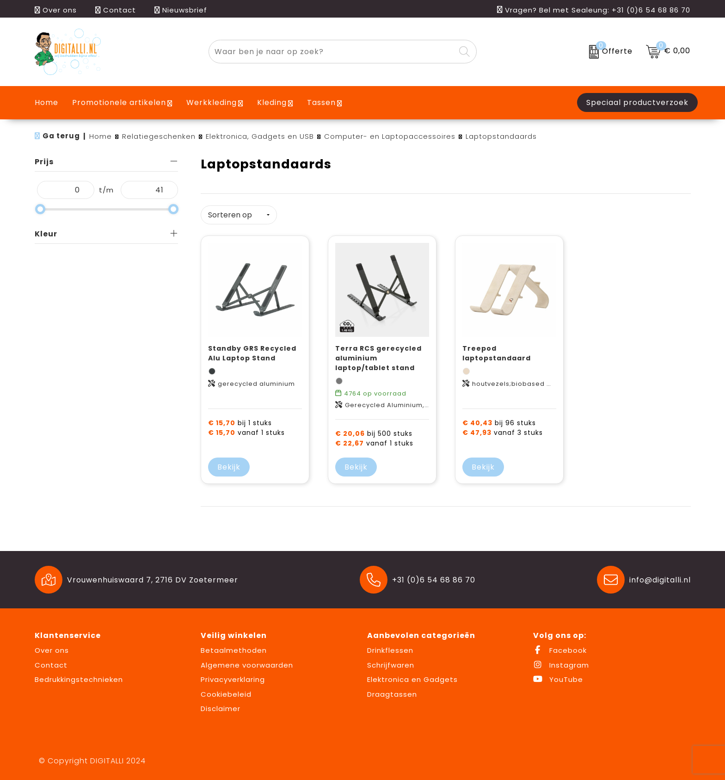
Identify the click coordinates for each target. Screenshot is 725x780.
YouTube (558, 679)
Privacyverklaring (233, 679)
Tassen (321, 102)
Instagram (561, 664)
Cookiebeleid (226, 693)
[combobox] (332, 51)
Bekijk (228, 466)
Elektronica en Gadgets (412, 679)
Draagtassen (392, 693)
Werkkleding (211, 102)
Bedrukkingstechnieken (79, 679)
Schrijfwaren (390, 664)
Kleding (272, 102)
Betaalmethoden (234, 650)
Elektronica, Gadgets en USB (260, 136)
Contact (115, 10)
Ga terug (61, 136)
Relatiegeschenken (159, 136)
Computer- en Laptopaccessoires (389, 136)
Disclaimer (220, 708)
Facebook (560, 650)
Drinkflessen (390, 650)
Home (100, 136)
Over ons (56, 10)
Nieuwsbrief (180, 10)
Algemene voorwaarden (247, 664)
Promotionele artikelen (119, 102)
